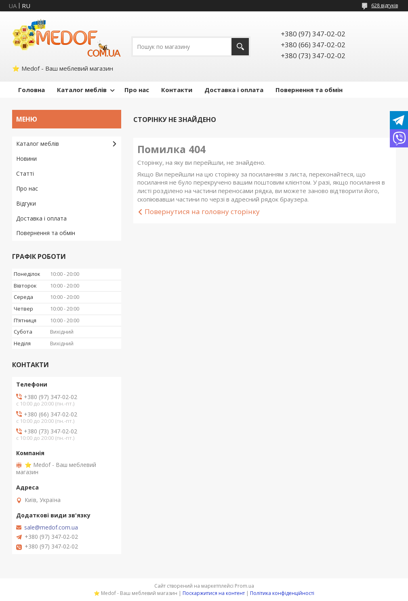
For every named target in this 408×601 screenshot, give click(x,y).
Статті (25, 173)
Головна (31, 90)
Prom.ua (244, 585)
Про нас (136, 90)
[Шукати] (240, 46)
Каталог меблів (82, 90)
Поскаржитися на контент (214, 593)
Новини (26, 158)
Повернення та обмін (309, 90)
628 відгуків (384, 5)
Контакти (176, 90)
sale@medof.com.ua (51, 527)
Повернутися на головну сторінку (202, 211)
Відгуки (26, 203)
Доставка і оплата (233, 90)
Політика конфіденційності (282, 593)
